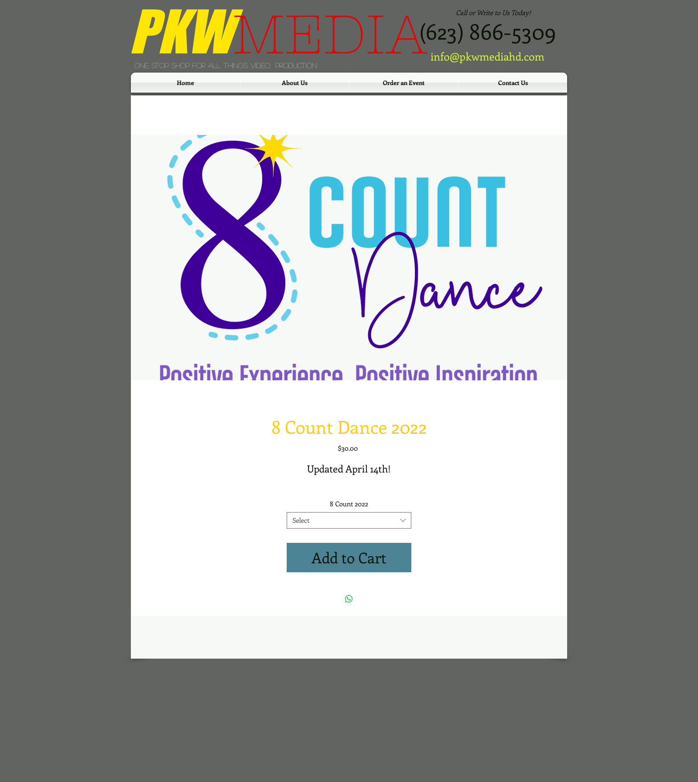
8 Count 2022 (349, 503)
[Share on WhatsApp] (349, 599)
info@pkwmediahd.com (487, 56)
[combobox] (349, 520)
